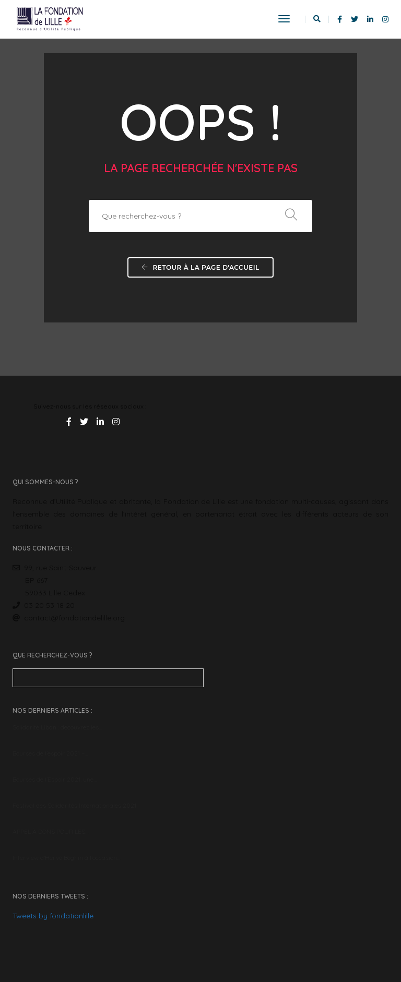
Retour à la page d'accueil (200, 269)
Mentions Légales (364, 940)
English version (34, 940)
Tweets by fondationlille (248, 675)
